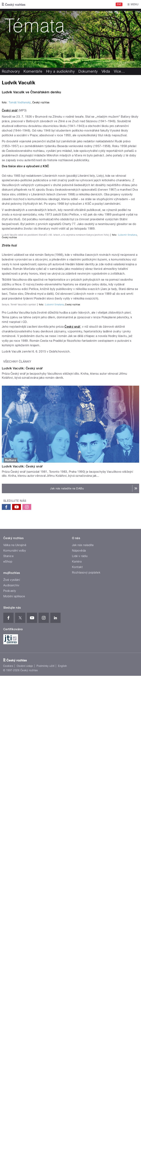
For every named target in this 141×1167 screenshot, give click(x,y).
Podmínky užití (46, 1037)
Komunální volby (14, 922)
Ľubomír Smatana (127, 452)
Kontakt (77, 938)
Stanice (8, 927)
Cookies (8, 1037)
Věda (106, 71)
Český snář (10, 251)
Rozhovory (11, 71)
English (62, 1037)
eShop (7, 933)
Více (119, 71)
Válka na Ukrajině (14, 916)
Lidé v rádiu (80, 927)
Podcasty (9, 962)
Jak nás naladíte (83, 916)
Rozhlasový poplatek (86, 944)
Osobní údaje (25, 1037)
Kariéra (77, 933)
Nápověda (79, 922)
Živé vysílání (11, 951)
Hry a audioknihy (60, 71)
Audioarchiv (11, 956)
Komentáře (33, 71)
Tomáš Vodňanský (19, 242)
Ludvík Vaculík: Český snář (22, 740)
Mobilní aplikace (14, 967)
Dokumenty (88, 71)
